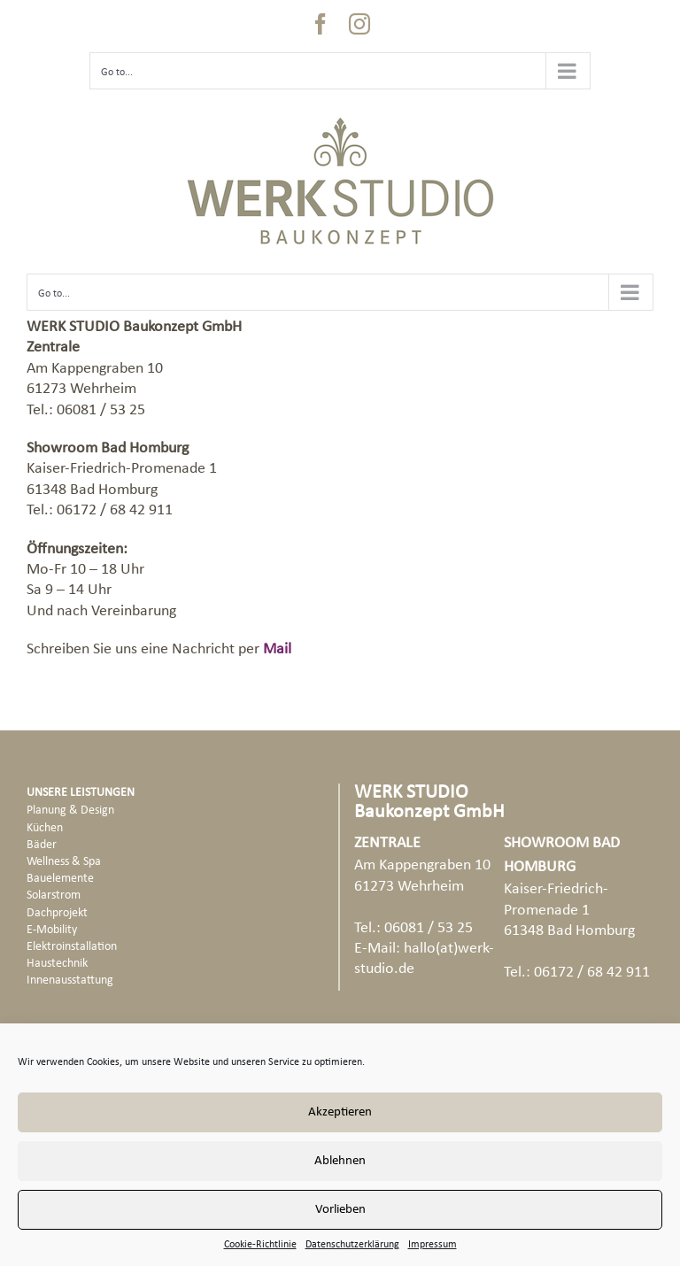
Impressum (432, 1244)
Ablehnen (340, 1161)
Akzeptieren (340, 1112)
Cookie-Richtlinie (260, 1244)
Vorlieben (340, 1209)
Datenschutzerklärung (352, 1244)
